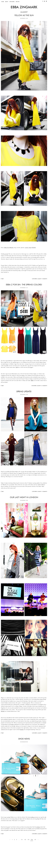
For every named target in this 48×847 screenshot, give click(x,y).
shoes (29, 247)
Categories (11, 1)
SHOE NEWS (24, 739)
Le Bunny (33, 817)
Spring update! (24, 391)
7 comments (44, 278)
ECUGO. (34, 247)
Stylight (2, 711)
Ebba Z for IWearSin (8, 247)
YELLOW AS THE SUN (24, 15)
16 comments (44, 385)
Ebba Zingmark (24, 7)
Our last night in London (24, 497)
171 (22, 839)
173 (28, 839)
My (40, 706)
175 (35, 839)
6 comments (44, 833)
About (6, 1)
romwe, (26, 247)
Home (2, 1)
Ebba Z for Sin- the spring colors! (24, 284)
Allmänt (39, 278)
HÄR (17, 367)
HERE (32, 380)
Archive (17, 1)
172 (25, 839)
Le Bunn (38, 827)
